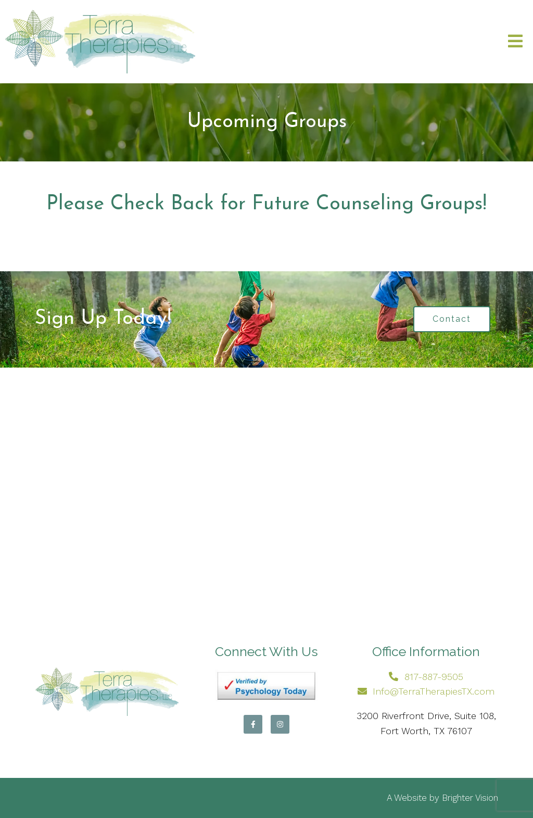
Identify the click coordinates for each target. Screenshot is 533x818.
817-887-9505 (433, 676)
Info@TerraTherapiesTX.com (433, 691)
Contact (452, 319)
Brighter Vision (470, 797)
